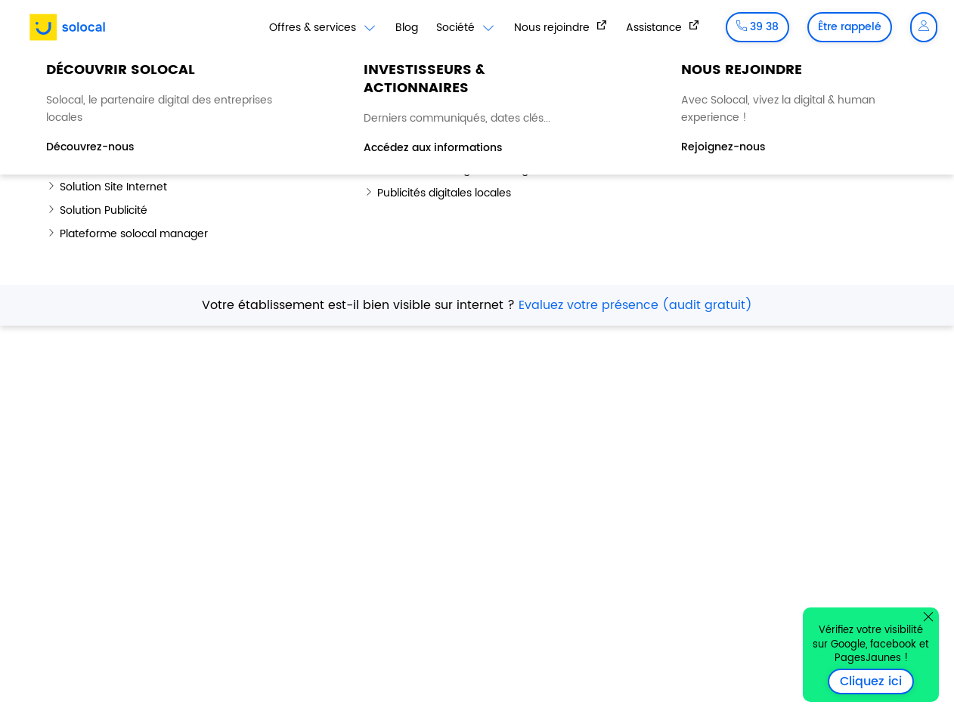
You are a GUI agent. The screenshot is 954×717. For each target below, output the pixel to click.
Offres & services (323, 28)
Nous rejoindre (553, 27)
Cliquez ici (877, 681)
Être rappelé (849, 27)
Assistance (655, 27)
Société (466, 28)
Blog (406, 27)
